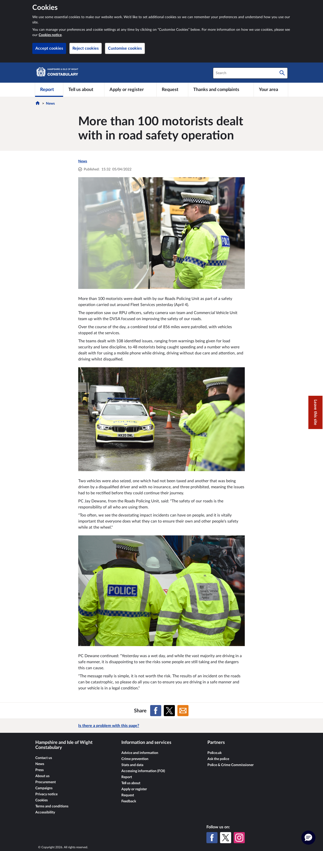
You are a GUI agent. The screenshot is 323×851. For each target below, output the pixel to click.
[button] (308, 838)
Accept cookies (49, 48)
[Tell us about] (83, 90)
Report (126, 777)
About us (42, 776)
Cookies (41, 800)
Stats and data (132, 765)
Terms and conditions (51, 806)
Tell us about (130, 783)
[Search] (282, 73)
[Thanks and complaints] (221, 90)
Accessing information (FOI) (143, 771)
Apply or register (134, 789)
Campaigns (43, 788)
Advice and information (139, 753)
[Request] (172, 90)
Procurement (45, 782)
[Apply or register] (130, 90)
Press (39, 770)
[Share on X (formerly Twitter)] (169, 710)
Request (127, 795)
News (50, 103)
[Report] (49, 90)
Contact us (43, 758)
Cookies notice (50, 35)
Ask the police (218, 759)
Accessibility (45, 812)
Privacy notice (46, 794)
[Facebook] (212, 837)
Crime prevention (134, 759)
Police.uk (214, 753)
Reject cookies (85, 48)
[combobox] (250, 73)
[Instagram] (239, 837)
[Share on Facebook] (155, 710)
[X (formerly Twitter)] (225, 837)
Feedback (128, 801)
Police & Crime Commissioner (230, 765)
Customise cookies (125, 48)
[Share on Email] (183, 710)
